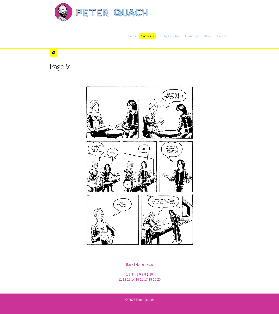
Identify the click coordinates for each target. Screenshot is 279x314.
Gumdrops (192, 36)
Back (130, 264)
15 (137, 279)
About (208, 36)
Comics (146, 36)
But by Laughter (169, 36)
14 (133, 279)
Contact (222, 36)
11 (120, 279)
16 (141, 279)
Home (132, 36)
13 (128, 279)
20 (159, 279)
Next (149, 264)
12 (124, 279)
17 (146, 279)
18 (150, 279)
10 (151, 274)
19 (154, 279)
